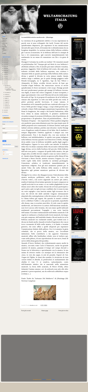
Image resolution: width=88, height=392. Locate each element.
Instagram (4, 46)
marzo (6, 104)
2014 (5, 82)
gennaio (7, 108)
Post (4, 152)
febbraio (7, 106)
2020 (5, 70)
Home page (45, 311)
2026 (5, 59)
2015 (5, 80)
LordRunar (44, 379)
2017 (5, 76)
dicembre (7, 85)
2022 (5, 66)
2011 (5, 112)
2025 (5, 61)
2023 (5, 64)
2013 (5, 84)
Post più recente (26, 311)
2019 (5, 72)
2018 (5, 74)
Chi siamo (4, 40)
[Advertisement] (44, 323)
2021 (5, 68)
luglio (6, 98)
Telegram (4, 50)
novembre (7, 92)
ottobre (6, 94)
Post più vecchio (63, 311)
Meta (3, 48)
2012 (5, 110)
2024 (5, 62)
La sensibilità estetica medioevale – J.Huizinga (10, 89)
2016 (5, 78)
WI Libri (4, 45)
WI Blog (4, 41)
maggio (6, 102)
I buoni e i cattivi (8, 87)
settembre (7, 96)
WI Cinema (4, 43)
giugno (6, 100)
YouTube (4, 53)
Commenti (6, 154)
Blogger (53, 379)
